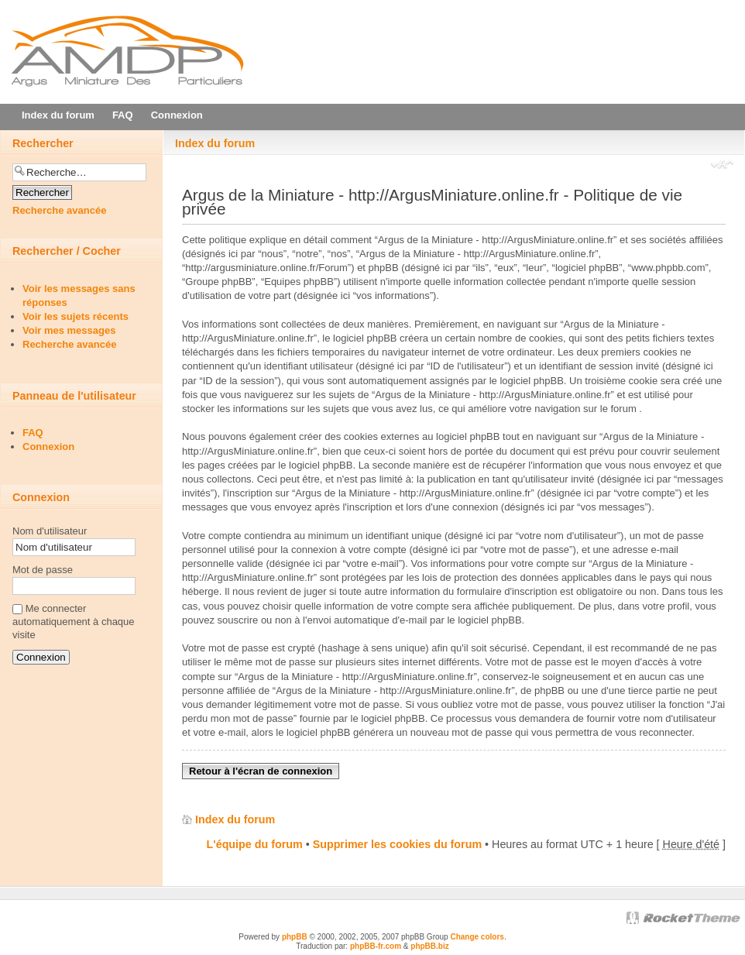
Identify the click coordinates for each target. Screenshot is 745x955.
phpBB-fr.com (375, 946)
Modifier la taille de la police (722, 166)
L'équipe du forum (255, 844)
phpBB (294, 937)
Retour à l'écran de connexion (260, 771)
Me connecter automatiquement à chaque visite (73, 622)
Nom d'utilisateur (49, 531)
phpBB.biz (429, 946)
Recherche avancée (59, 210)
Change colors (476, 937)
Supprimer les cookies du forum (397, 844)
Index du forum (215, 143)
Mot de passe (42, 569)
